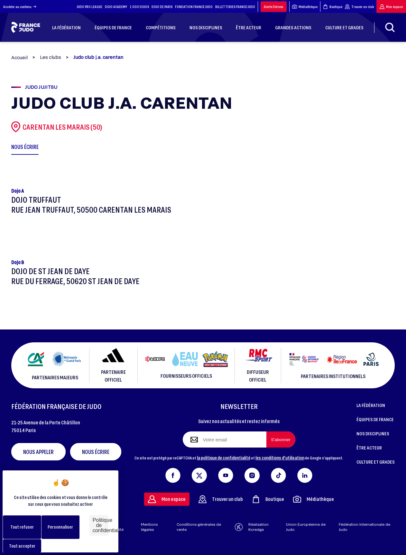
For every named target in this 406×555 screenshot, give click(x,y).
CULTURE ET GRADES (375, 462)
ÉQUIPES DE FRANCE (375, 419)
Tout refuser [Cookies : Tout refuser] (22, 527)
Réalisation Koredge (251, 527)
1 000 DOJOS (139, 6)
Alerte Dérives (273, 7)
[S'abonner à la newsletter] (280, 439)
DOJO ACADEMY (116, 6)
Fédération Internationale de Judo (364, 527)
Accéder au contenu (19, 6)
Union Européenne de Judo (306, 527)
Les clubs (50, 57)
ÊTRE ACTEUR (369, 447)
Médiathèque (305, 6)
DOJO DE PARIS (162, 6)
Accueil (19, 57)
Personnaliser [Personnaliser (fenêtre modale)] (60, 527)
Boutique (332, 6)
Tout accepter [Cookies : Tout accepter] (22, 546)
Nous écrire (95, 452)
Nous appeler (38, 452)
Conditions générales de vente (199, 527)
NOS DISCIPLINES (372, 433)
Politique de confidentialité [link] (100, 525)
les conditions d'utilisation (279, 457)
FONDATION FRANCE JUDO (194, 6)
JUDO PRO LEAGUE (89, 6)
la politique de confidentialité (223, 457)
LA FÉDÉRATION (370, 405)
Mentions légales (149, 527)
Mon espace (391, 6)
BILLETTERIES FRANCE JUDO (235, 6)
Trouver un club (359, 6)
